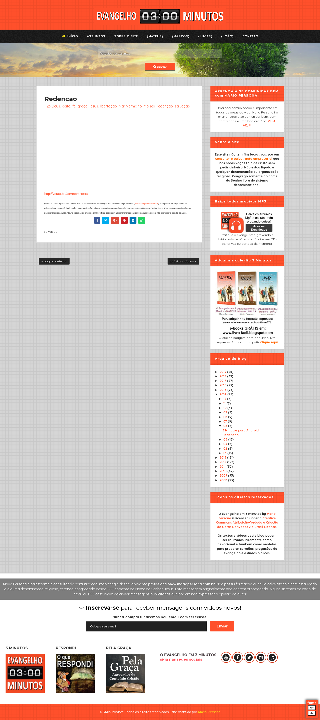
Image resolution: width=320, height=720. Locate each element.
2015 (223, 390)
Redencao (230, 435)
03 (225, 444)
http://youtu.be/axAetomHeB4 (66, 194)
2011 (223, 467)
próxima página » (183, 261)
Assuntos (96, 36)
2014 (223, 394)
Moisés (149, 106)
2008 (224, 480)
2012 (223, 462)
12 (225, 399)
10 (225, 408)
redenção (165, 106)
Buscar (160, 66)
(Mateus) (155, 36)
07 (225, 421)
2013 (223, 457)
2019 (223, 372)
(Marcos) (180, 36)
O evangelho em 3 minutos (239, 514)
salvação (182, 106)
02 (225, 449)
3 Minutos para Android (240, 430)
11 (224, 403)
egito (66, 106)
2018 (223, 376)
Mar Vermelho (130, 106)
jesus (94, 106)
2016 (223, 385)
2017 (223, 381)
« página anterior (54, 261)
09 (225, 412)
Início (70, 36)
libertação (108, 106)
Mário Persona (209, 712)
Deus (56, 106)
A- (311, 713)
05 (225, 439)
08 (225, 417)
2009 (224, 475)
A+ (312, 707)
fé (74, 106)
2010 (223, 471)
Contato (250, 36)
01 (225, 453)
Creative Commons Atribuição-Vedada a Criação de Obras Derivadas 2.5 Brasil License (247, 522)
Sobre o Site (126, 36)
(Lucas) (205, 36)
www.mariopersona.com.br (146, 203)
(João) (227, 36)
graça (83, 106)
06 (225, 426)
